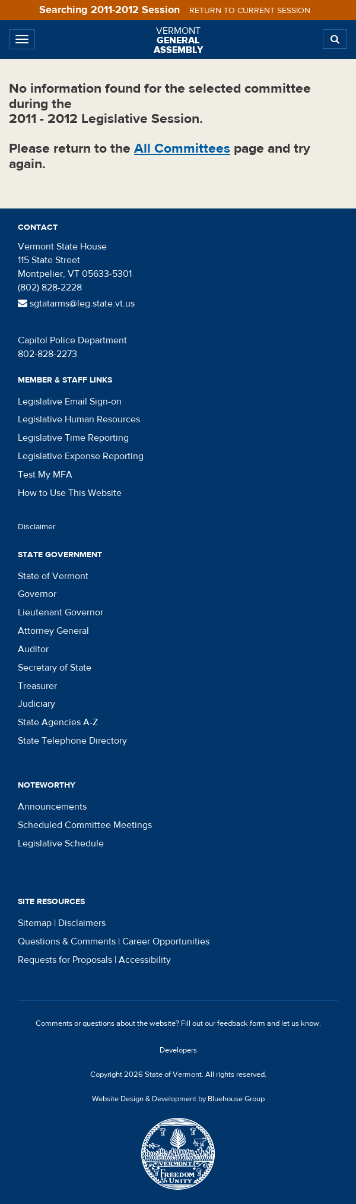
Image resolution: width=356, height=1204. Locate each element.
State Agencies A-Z (58, 722)
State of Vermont (53, 576)
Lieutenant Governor (60, 612)
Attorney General (53, 631)
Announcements (52, 807)
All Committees (182, 148)
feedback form (241, 1023)
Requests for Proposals (65, 960)
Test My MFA (45, 475)
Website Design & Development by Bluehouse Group (178, 1099)
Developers (178, 1050)
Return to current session (249, 10)
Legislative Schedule (61, 843)
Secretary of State (54, 668)
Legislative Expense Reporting (81, 456)
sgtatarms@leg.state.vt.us (76, 303)
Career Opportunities (165, 941)
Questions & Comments (67, 941)
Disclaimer (37, 527)
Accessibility (145, 960)
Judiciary (36, 704)
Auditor (33, 649)
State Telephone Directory (72, 741)
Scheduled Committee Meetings (85, 825)
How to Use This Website (70, 493)
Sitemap (35, 923)
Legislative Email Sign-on (70, 401)
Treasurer (37, 686)
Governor (37, 594)
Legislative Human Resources (79, 419)
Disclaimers (82, 923)
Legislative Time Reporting (73, 438)
